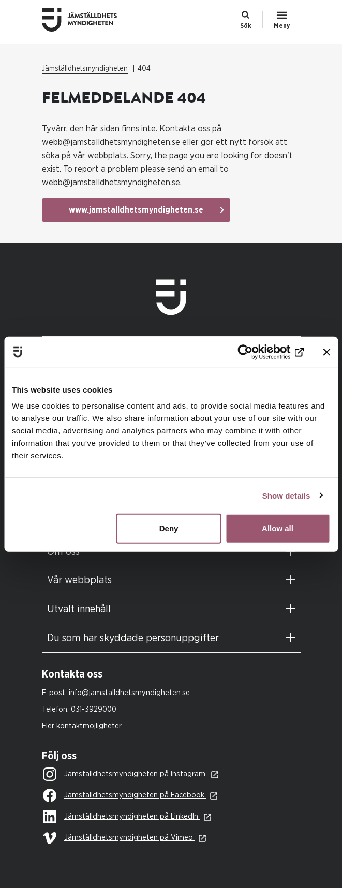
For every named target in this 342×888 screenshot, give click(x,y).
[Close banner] (326, 351)
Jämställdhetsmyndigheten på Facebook (124, 796)
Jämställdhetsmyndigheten (85, 68)
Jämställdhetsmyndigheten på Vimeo (119, 838)
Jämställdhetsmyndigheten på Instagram (125, 774)
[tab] (171, 552)
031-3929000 (93, 709)
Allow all (277, 528)
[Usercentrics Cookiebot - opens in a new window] (258, 351)
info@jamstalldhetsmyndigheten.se (129, 693)
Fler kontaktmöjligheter (82, 726)
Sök (245, 26)
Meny (282, 26)
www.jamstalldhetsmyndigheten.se (136, 210)
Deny (169, 528)
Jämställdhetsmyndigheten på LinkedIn (121, 817)
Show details (286, 495)
